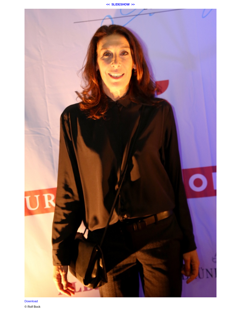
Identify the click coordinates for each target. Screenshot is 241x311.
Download (31, 301)
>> (133, 4)
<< (108, 4)
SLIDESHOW (120, 4)
